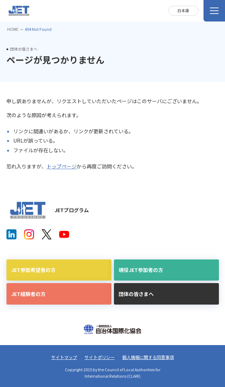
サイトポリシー (100, 357)
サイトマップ (64, 357)
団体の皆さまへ (136, 293)
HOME (12, 29)
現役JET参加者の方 (141, 269)
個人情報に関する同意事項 (148, 357)
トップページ (62, 166)
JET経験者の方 (28, 293)
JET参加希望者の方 (33, 269)
